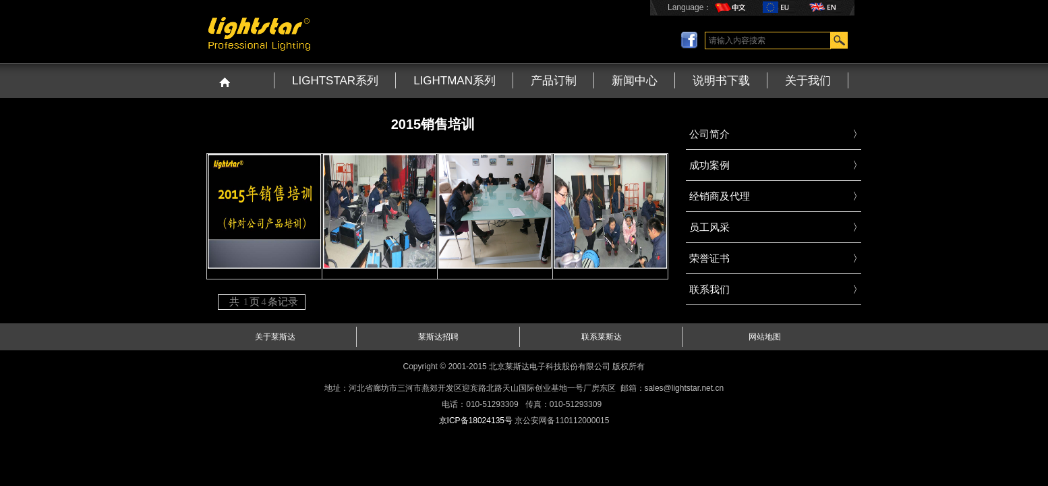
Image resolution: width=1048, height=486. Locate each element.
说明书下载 (721, 80)
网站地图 (765, 337)
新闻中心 (635, 80)
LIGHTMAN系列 (454, 80)
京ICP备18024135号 (476, 420)
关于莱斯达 (275, 337)
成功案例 (709, 165)
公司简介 (709, 134)
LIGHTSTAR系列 (335, 80)
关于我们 (808, 80)
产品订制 (554, 80)
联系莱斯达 (601, 337)
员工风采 (709, 227)
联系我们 (709, 289)
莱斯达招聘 (438, 337)
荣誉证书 (709, 258)
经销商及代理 (719, 196)
